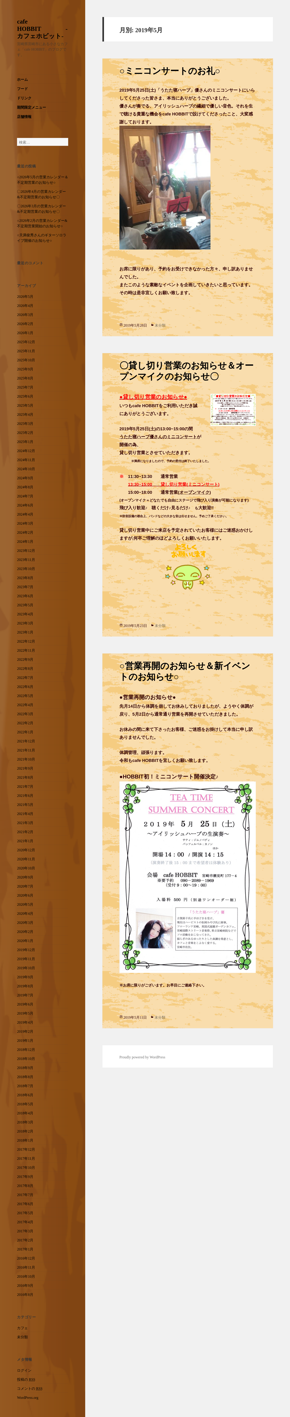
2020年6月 (25, 895)
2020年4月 (25, 913)
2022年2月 (25, 722)
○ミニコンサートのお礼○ (169, 69)
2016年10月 (26, 1276)
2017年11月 (26, 1158)
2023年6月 (25, 595)
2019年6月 (25, 1004)
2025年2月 (25, 432)
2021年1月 (25, 840)
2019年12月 (26, 949)
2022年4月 (25, 704)
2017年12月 (26, 1149)
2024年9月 (25, 477)
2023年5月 (25, 604)
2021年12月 (26, 740)
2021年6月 (25, 795)
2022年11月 (26, 650)
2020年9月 (25, 877)
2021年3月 (25, 822)
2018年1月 (25, 1140)
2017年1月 (25, 1249)
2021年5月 (25, 804)
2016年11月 (26, 1267)
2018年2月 (25, 1131)
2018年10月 (26, 1058)
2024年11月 (26, 459)
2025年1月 (25, 441)
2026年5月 (25, 296)
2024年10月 (26, 468)
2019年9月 (25, 976)
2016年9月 (25, 1285)
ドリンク (24, 97)
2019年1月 (25, 1040)
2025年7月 (25, 387)
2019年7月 (25, 994)
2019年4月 (25, 1022)
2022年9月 (25, 659)
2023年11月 (26, 559)
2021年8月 (25, 777)
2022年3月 (25, 713)
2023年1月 (25, 632)
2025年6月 (25, 396)
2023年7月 (25, 586)
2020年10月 (26, 867)
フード (22, 88)
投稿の (26, 1379)
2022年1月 (25, 731)
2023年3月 (25, 622)
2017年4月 (25, 1221)
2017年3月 (25, 1230)
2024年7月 (25, 495)
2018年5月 (25, 1103)
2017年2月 (25, 1239)
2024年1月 (25, 541)
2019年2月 (25, 1031)
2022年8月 (25, 668)
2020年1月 (25, 940)
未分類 (22, 1336)
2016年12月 (26, 1258)
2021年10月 (26, 759)
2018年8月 (25, 1076)
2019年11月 (26, 958)
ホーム (22, 79)
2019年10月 (26, 967)
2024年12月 (26, 450)
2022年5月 (25, 695)
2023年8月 (25, 577)
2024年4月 (25, 514)
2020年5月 (25, 904)
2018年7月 (25, 1085)
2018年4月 (25, 1112)
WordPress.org (27, 1397)
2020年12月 (26, 849)
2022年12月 (26, 641)
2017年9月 (25, 1176)
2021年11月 (26, 749)
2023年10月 (26, 568)
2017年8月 (25, 1185)
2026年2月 (25, 323)
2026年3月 (25, 314)
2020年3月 (25, 922)
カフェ (22, 1327)
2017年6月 (25, 1203)
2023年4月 (25, 613)
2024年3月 (25, 523)
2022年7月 (25, 677)
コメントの (29, 1388)
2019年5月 (25, 1013)
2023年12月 (26, 550)
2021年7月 (25, 786)
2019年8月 (25, 985)
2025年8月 (25, 377)
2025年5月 (25, 405)
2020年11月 (26, 858)
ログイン (24, 1370)
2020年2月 (25, 931)
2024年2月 (25, 532)
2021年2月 (25, 831)
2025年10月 (26, 359)
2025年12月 (26, 341)
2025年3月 (25, 423)
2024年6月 (25, 505)
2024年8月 (25, 486)
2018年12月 (26, 1049)
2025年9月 (25, 368)
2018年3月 (25, 1121)
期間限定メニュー (31, 107)
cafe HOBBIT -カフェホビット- (42, 27)
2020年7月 (25, 886)
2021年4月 (25, 813)
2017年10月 (26, 1167)
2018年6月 (25, 1094)
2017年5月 (25, 1212)
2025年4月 (25, 414)
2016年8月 (25, 1294)
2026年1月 (25, 332)
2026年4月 (25, 305)
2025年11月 (26, 350)
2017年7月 (25, 1194)
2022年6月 (25, 686)
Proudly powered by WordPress (142, 1056)
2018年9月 (25, 1067)
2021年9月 (25, 768)
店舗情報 (24, 116)
